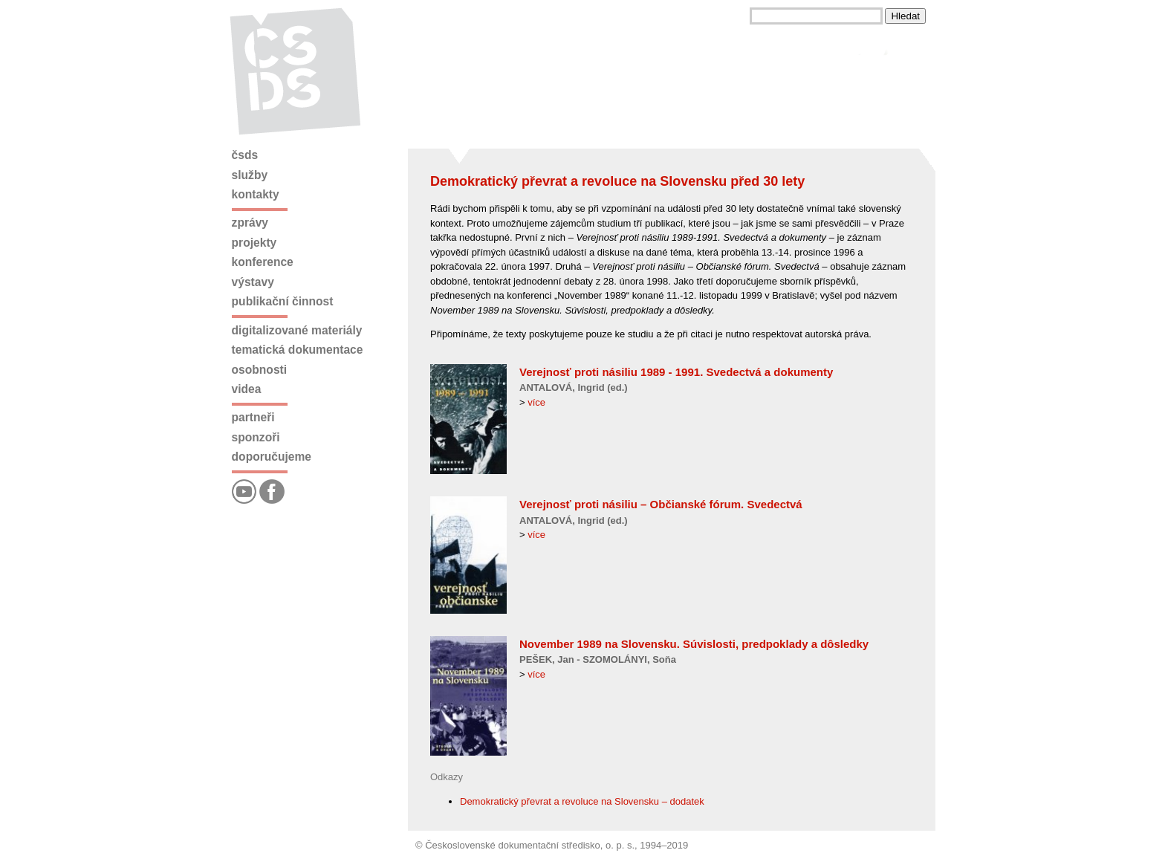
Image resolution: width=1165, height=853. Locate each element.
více (536, 402)
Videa (247, 389)
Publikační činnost (283, 301)
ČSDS (245, 155)
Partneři (253, 417)
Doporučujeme (271, 456)
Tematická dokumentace (297, 349)
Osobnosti (260, 369)
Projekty (254, 242)
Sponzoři (256, 437)
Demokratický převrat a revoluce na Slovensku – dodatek (582, 801)
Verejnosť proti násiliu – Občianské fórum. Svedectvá (660, 504)
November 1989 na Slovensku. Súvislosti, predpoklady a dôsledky (694, 644)
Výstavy (253, 282)
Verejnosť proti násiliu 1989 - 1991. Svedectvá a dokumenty (676, 372)
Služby (250, 175)
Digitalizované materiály (297, 330)
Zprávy (250, 222)
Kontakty (255, 194)
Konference (262, 262)
